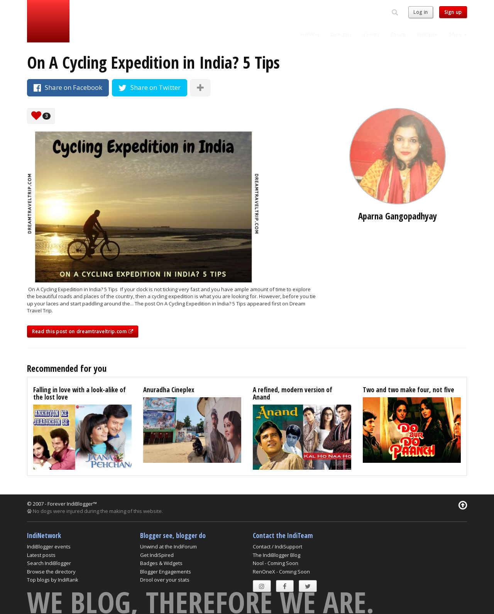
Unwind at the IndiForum (168, 546)
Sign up (453, 12)
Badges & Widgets (161, 563)
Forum (398, 34)
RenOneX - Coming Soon (281, 571)
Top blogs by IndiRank (52, 579)
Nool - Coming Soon (275, 563)
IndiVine (309, 34)
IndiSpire (427, 34)
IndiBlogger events (49, 546)
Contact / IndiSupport (277, 546)
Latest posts (41, 555)
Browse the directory (51, 571)
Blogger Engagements (165, 571)
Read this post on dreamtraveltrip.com (82, 331)
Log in (420, 12)
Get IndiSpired (157, 555)
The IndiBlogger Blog (276, 555)
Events (371, 34)
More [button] (458, 34)
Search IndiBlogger (49, 563)
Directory (341, 34)
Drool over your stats (164, 579)
